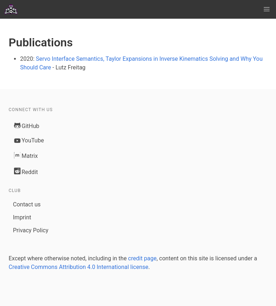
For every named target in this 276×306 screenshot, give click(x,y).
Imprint (22, 217)
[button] (266, 9)
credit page (142, 258)
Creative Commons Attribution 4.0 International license (78, 267)
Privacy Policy (31, 230)
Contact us (27, 204)
